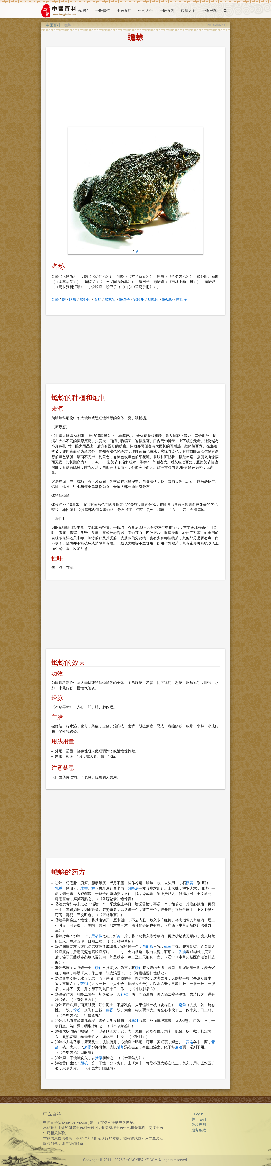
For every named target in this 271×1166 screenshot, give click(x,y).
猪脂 (98, 1058)
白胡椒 (147, 947)
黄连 (189, 1042)
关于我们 (198, 1119)
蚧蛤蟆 (153, 300)
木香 (84, 888)
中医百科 (53, 25)
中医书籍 (209, 11)
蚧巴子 (181, 300)
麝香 (109, 1010)
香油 (182, 952)
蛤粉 (76, 1010)
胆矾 (84, 1063)
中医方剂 (167, 11)
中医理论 (81, 11)
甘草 (120, 1047)
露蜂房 (133, 888)
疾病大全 (188, 11)
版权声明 (198, 1125)
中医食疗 (124, 11)
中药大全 (145, 11)
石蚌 (97, 300)
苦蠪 (55, 300)
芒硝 (84, 984)
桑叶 (135, 1021)
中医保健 (102, 11)
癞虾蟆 (85, 300)
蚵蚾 (72, 300)
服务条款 (198, 1130)
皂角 (182, 1005)
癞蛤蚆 (138, 300)
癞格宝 (110, 300)
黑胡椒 (96, 936)
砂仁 (98, 968)
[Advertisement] (135, 88)
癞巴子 (124, 300)
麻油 (178, 1047)
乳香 (58, 888)
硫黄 (189, 883)
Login (198, 1114)
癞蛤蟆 (167, 300)
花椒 (124, 994)
